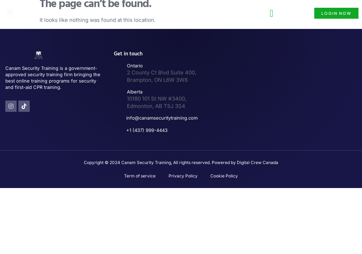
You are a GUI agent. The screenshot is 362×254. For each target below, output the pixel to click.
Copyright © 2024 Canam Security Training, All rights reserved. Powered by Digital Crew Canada (181, 162)
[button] (271, 13)
